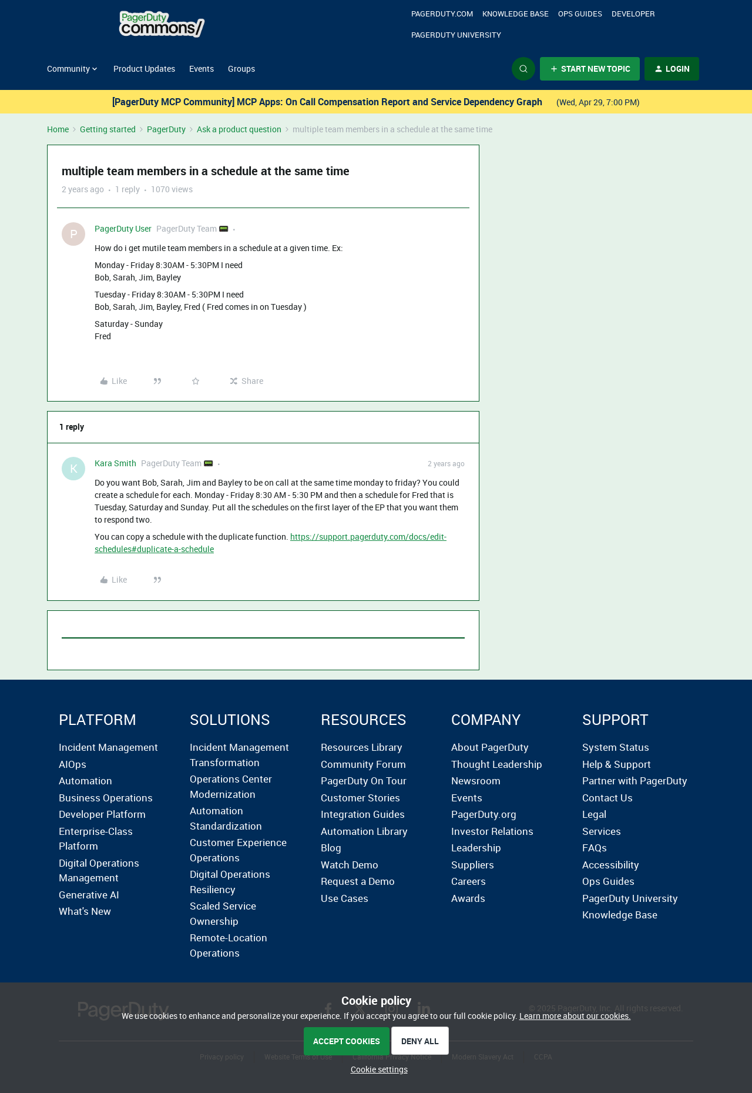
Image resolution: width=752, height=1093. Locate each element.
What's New (85, 911)
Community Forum (363, 764)
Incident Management (108, 747)
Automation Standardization (226, 818)
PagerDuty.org (483, 814)
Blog (331, 847)
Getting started (108, 129)
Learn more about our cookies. (575, 1015)
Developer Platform (102, 814)
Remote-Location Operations (228, 945)
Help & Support (616, 764)
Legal (594, 814)
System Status (615, 747)
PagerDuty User (123, 228)
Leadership (476, 847)
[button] (590, 69)
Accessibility (610, 864)
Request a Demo (358, 881)
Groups (241, 68)
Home (58, 129)
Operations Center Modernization (231, 786)
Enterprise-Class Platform (96, 838)
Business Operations (106, 797)
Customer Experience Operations (238, 849)
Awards (468, 898)
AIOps (72, 764)
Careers (468, 881)
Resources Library (361, 747)
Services (601, 831)
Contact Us (607, 797)
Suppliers (472, 864)
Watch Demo (349, 864)
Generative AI (89, 894)
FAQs (594, 847)
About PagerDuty (490, 747)
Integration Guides (363, 814)
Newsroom (476, 780)
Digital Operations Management (99, 870)
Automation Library (364, 831)
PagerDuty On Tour (364, 780)
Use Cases (344, 898)
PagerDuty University (456, 34)
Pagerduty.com (442, 13)
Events (201, 68)
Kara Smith (115, 463)
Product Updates (144, 68)
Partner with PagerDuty (634, 780)
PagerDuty (166, 129)
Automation (85, 780)
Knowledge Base (515, 13)
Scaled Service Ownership (223, 913)
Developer (633, 13)
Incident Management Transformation (239, 754)
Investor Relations (492, 831)
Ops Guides (608, 881)
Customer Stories (360, 797)
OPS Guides (580, 13)
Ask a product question (239, 129)
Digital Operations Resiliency (230, 881)
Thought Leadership (496, 764)
